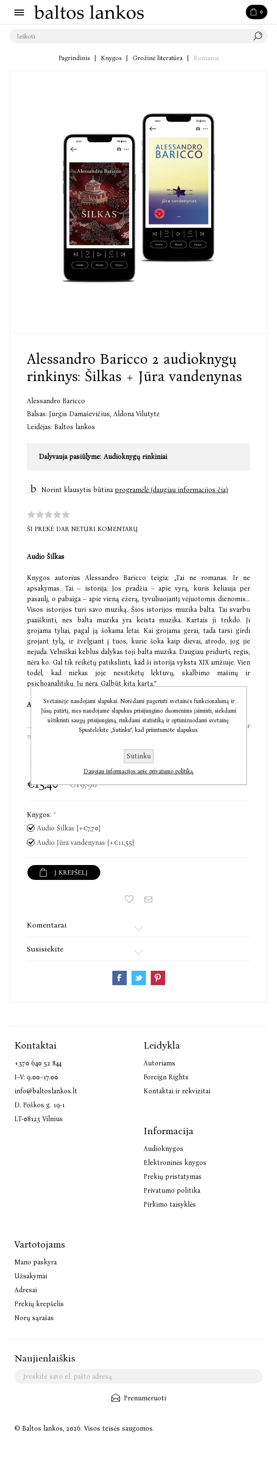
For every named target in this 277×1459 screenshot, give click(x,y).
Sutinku (139, 756)
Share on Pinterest (158, 978)
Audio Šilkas (45, 557)
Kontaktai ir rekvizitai (177, 1091)
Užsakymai (30, 1276)
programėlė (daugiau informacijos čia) (171, 490)
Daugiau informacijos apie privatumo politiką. (139, 771)
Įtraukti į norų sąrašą (129, 899)
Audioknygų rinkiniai (135, 457)
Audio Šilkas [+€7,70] (68, 828)
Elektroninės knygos (175, 1163)
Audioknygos (163, 1149)
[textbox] (129, 36)
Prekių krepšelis (39, 1304)
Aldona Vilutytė (136, 414)
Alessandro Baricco (56, 401)
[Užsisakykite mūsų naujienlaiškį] (138, 1376)
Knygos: (40, 815)
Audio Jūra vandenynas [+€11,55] (85, 843)
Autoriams (159, 1063)
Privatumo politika (172, 1191)
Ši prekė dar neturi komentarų (82, 528)
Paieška (260, 36)
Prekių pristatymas (173, 1177)
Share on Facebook (119, 978)
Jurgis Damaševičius (81, 414)
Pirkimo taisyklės (170, 1204)
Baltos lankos (74, 427)
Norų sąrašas (34, 1318)
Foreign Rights (166, 1077)
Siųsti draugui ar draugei (148, 899)
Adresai (25, 1290)
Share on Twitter (139, 978)
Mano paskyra (35, 1262)
